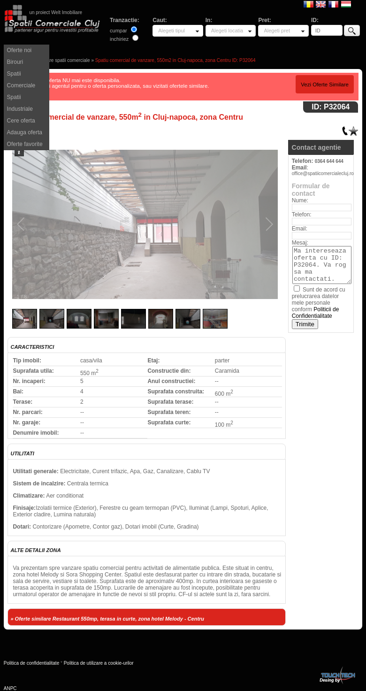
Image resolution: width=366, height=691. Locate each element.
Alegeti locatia (227, 30)
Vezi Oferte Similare (325, 84)
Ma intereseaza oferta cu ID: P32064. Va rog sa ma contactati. (321, 265)
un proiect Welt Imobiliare (55, 12)
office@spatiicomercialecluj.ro (323, 173)
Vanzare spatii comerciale (63, 60)
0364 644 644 (329, 161)
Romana (308, 4)
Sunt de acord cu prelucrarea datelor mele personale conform (318, 302)
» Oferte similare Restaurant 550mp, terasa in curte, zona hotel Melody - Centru (107, 619)
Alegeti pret (277, 30)
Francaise (333, 4)
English (321, 4)
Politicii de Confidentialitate (315, 312)
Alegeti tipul (171, 30)
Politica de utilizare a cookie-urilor (99, 663)
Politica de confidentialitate (31, 663)
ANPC (10, 688)
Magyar (346, 4)
